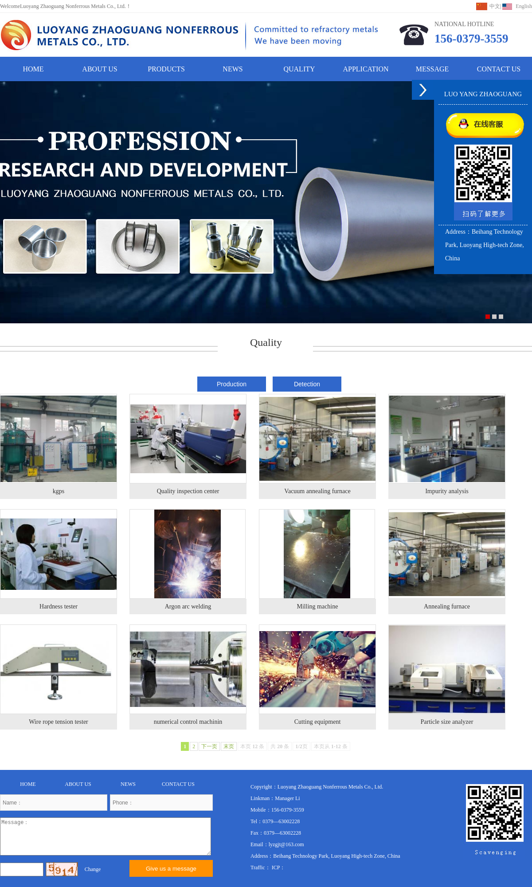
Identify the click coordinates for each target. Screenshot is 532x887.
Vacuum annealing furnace (317, 491)
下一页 (209, 746)
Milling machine (317, 606)
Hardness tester (58, 606)
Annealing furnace (447, 606)
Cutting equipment (317, 721)
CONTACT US (498, 69)
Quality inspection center (188, 491)
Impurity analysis (447, 491)
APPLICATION (365, 69)
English (524, 6)
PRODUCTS (166, 69)
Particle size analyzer (447, 721)
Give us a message (171, 868)
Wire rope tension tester (58, 721)
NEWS (233, 69)
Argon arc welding (188, 606)
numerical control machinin (188, 721)
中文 (494, 6)
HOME (33, 69)
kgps (58, 491)
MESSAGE (432, 69)
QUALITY (299, 69)
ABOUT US (99, 69)
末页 (228, 746)
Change (93, 869)
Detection (307, 384)
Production (231, 384)
